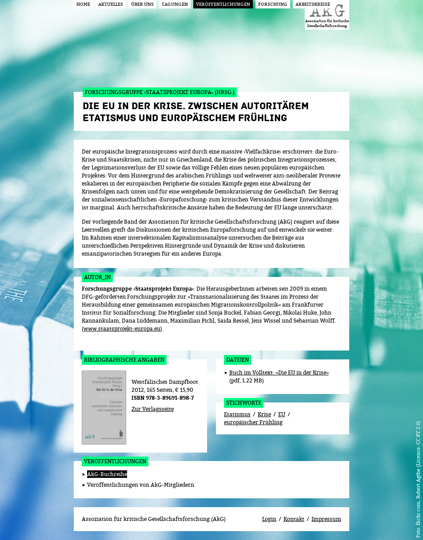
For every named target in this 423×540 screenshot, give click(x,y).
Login (269, 519)
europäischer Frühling (253, 422)
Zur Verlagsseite (153, 409)
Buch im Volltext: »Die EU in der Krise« (279, 372)
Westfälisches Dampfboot (165, 382)
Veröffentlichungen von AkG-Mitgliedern (140, 485)
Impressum (326, 519)
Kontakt (293, 519)
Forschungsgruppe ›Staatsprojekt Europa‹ (138, 289)
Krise (264, 414)
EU (281, 414)
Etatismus (237, 414)
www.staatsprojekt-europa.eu (122, 328)
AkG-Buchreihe (107, 474)
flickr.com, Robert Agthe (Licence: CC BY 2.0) (418, 473)
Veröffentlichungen (115, 461)
